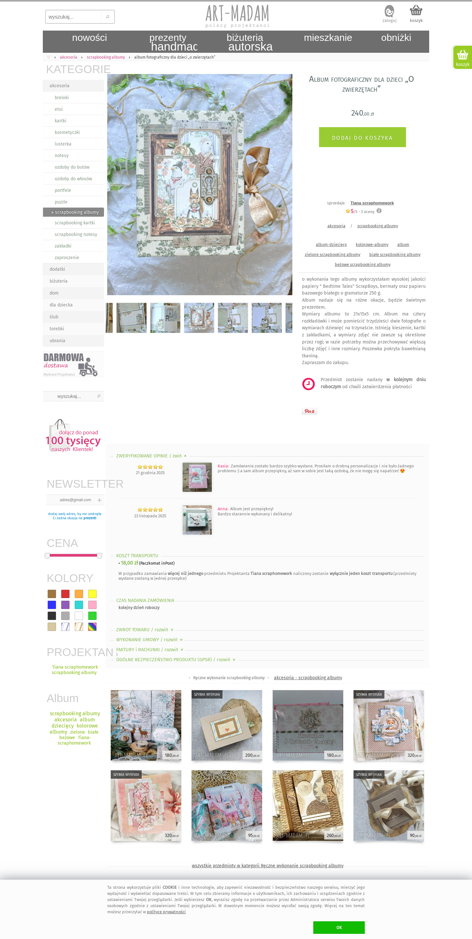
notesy (62, 155)
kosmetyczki (67, 132)
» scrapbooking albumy (75, 212)
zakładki (63, 246)
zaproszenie (67, 257)
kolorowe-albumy (372, 244)
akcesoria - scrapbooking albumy (308, 678)
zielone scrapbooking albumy (332, 254)
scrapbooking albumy (377, 225)
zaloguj (389, 20)
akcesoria (60, 86)
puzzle (61, 202)
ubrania (57, 340)
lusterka (63, 144)
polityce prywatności (166, 911)
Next (281, 186)
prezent (89, 518)
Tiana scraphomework (372, 203)
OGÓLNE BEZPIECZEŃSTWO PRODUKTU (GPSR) (176, 659)
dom (54, 293)
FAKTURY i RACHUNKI (150, 650)
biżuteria (59, 281)
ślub (54, 317)
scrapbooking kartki (75, 223)
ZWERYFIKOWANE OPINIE (152, 456)
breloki (62, 97)
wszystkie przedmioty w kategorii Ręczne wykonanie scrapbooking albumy (268, 866)
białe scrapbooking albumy (394, 254)
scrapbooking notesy (76, 234)
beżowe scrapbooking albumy (363, 264)
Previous (116, 186)
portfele (63, 190)
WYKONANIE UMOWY (150, 640)
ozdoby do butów (72, 167)
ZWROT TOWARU (145, 630)
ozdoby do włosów (73, 179)
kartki (60, 121)
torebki (57, 329)
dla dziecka (61, 305)
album (403, 244)
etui (59, 109)
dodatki (57, 269)
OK (339, 927)
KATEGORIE (75, 69)
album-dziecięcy (331, 244)
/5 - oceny (359, 211)
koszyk (416, 20)
